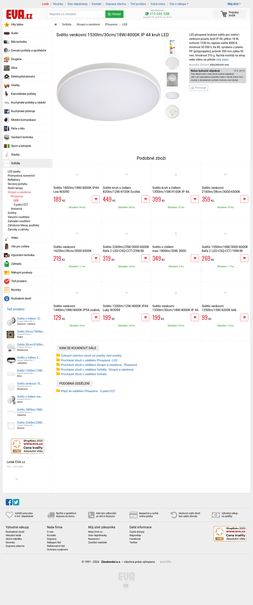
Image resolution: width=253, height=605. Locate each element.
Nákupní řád (54, 542)
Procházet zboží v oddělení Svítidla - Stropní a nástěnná (97, 369)
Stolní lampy (15, 188)
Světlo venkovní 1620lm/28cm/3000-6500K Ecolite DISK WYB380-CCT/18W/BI (72, 253)
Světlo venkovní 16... (29, 383)
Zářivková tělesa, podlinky (23, 225)
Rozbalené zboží (21, 298)
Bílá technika (19, 42)
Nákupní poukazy (21, 272)
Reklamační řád (56, 546)
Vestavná (16, 208)
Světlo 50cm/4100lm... (31, 344)
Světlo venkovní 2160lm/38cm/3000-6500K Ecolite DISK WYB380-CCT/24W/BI (221, 193)
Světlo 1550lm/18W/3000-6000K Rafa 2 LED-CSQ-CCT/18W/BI (225, 249)
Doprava (52, 539)
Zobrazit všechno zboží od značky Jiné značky (91, 355)
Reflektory (14, 179)
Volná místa (157, 4)
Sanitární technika (22, 137)
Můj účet (233, 4)
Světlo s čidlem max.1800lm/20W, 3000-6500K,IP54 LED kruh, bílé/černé (174, 251)
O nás (50, 531)
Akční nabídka (14, 539)
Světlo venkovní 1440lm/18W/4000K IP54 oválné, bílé (76, 310)
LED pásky (14, 171)
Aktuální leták (13, 535)
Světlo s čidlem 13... (29, 318)
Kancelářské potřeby (23, 94)
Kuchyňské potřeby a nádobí (28, 102)
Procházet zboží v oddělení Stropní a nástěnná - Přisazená (99, 365)
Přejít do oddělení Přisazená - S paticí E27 (88, 391)
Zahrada (16, 264)
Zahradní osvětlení (19, 221)
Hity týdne (17, 24)
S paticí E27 (21, 204)
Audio (14, 33)
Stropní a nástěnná (19, 192)
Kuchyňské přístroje (23, 111)
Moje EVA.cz (95, 531)
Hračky (15, 85)
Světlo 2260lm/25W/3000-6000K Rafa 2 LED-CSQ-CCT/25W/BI (126, 249)
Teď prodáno (138, 4)
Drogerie (16, 59)
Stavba (15, 154)
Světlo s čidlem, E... (29, 357)
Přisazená (17, 196)
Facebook (135, 539)
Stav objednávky (78, 4)
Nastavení (94, 539)
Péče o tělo (18, 128)
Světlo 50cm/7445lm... (31, 331)
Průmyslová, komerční (21, 175)
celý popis (222, 59)
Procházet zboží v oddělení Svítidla (84, 374)
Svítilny (12, 212)
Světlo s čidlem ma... (30, 396)
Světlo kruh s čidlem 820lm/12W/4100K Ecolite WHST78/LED (121, 192)
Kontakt (96, 4)
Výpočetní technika (22, 255)
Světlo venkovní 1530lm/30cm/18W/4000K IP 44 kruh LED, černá (175, 310)
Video (14, 238)
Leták (45, 4)
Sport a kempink (21, 146)
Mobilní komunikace (23, 120)
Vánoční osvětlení (18, 217)
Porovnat (198, 87)
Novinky (58, 4)
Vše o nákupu (177, 4)
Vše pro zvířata (20, 246)
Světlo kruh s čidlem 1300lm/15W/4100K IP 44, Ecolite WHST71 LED (171, 192)
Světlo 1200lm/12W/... (31, 370)
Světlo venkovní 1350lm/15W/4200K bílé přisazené (219, 310)
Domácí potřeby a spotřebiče (28, 50)
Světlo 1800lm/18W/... (31, 409)
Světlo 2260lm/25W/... (31, 422)
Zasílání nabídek (97, 542)
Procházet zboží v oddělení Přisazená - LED (89, 360)
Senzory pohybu (17, 184)
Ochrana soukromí (57, 549)
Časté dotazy (136, 531)
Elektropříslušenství (23, 76)
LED (16, 200)
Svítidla (15, 163)
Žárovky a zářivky (18, 229)
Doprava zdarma (116, 4)
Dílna (14, 68)
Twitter (133, 542)
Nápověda (135, 535)
